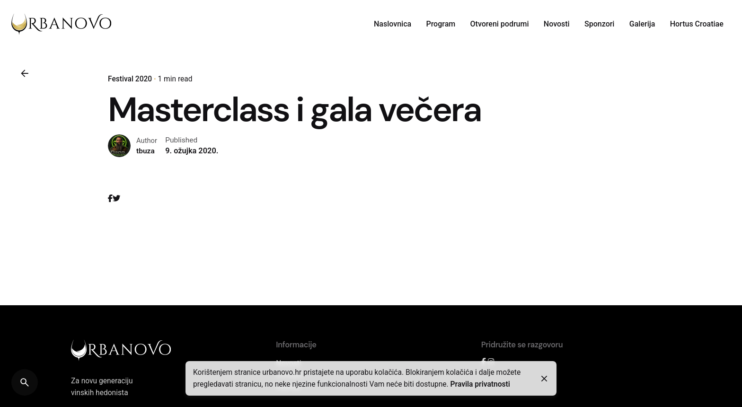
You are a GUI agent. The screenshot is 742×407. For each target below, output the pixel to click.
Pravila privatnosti (480, 384)
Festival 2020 (130, 79)
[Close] (544, 378)
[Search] (24, 382)
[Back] (24, 73)
